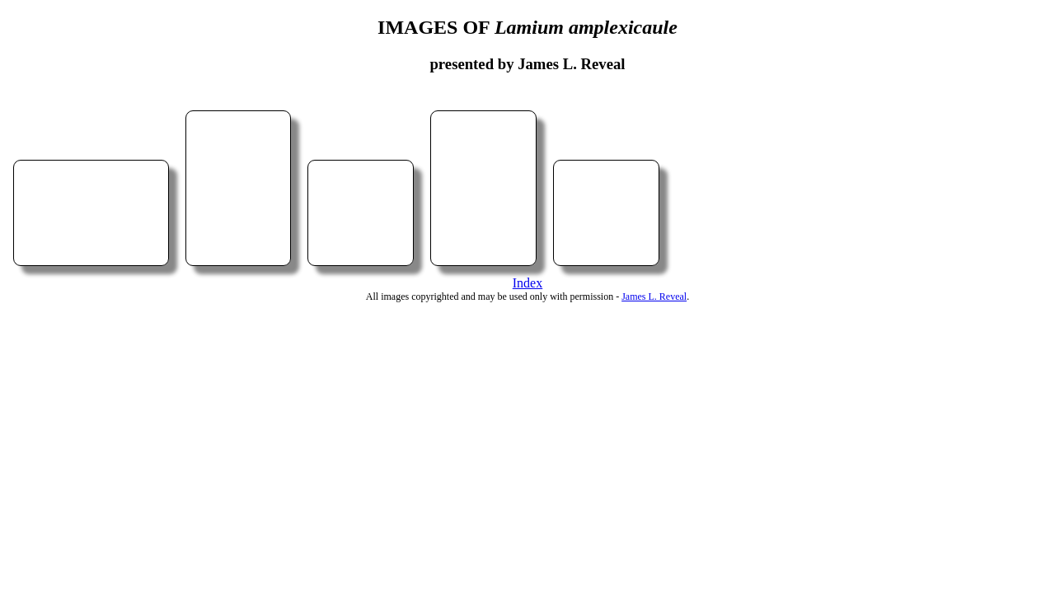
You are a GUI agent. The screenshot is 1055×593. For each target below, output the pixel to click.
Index (527, 283)
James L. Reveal (654, 296)
